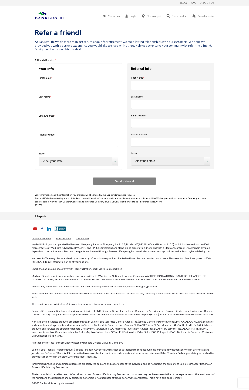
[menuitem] (111, 16)
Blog (183, 2)
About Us (207, 2)
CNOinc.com (82, 238)
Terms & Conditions (41, 238)
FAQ (193, 2)
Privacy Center (63, 238)
